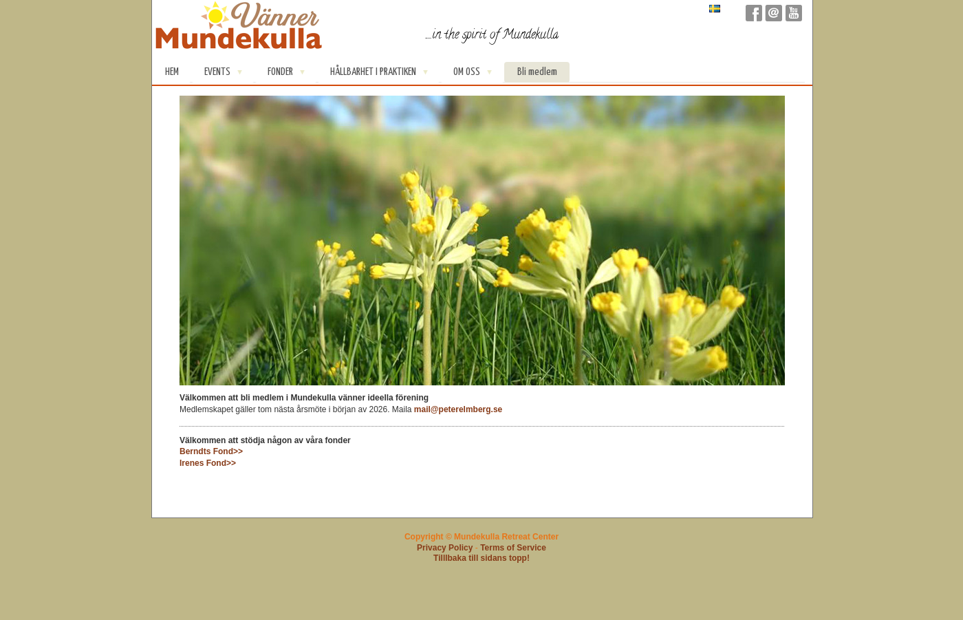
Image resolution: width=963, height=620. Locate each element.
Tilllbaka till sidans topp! (481, 558)
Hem (172, 72)
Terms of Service (513, 548)
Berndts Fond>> (211, 451)
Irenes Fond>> (208, 463)
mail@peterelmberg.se (458, 409)
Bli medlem (537, 72)
